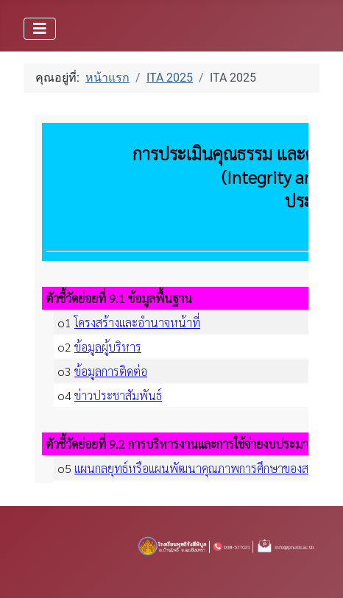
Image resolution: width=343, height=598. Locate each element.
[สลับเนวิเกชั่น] (40, 29)
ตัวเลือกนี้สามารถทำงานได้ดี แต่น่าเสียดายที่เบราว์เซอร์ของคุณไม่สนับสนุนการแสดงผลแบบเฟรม (171, 299)
